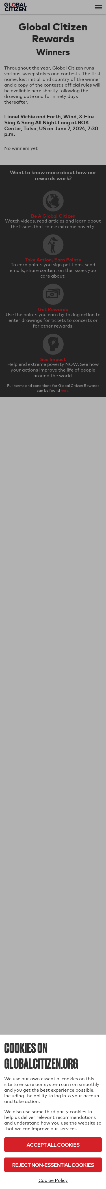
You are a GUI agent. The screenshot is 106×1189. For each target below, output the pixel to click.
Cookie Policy (53, 1180)
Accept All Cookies (53, 1144)
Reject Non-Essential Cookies (53, 1164)
